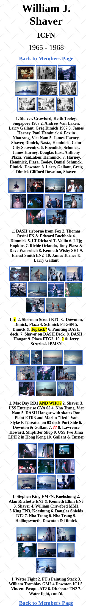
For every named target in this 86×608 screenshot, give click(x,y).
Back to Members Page (46, 58)
